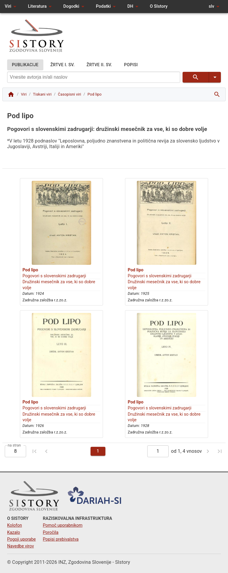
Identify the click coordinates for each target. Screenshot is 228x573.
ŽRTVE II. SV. (99, 64)
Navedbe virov (20, 546)
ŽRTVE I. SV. (63, 64)
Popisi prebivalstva (60, 539)
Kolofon (14, 525)
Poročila (50, 532)
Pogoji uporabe (21, 539)
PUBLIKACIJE (25, 64)
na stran (14, 445)
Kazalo (13, 532)
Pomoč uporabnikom (62, 525)
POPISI (130, 64)
